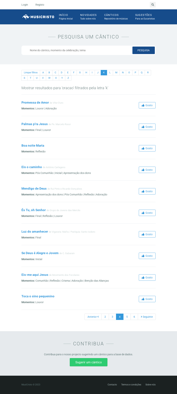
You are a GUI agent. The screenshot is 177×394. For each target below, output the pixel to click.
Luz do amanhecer (34, 231)
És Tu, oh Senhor (33, 210)
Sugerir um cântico (88, 362)
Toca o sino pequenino (37, 296)
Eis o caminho (31, 167)
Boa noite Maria (32, 145)
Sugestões (145, 17)
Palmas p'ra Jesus (34, 124)
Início (66, 17)
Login (24, 4)
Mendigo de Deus (34, 188)
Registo (39, 4)
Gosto (147, 105)
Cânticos (116, 17)
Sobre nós (150, 384)
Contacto (112, 384)
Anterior (93, 316)
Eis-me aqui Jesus (34, 275)
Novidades (88, 17)
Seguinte (147, 316)
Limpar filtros (31, 72)
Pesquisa (143, 50)
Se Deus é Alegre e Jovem (40, 253)
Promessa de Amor (35, 102)
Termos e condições (131, 384)
